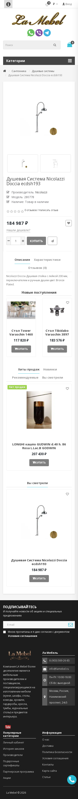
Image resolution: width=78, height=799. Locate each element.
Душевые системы (43, 71)
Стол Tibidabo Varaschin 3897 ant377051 (57, 334)
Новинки (50, 369)
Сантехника (19, 71)
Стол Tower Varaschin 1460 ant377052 (21, 334)
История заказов (13, 749)
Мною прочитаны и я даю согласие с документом (36, 634)
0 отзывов (31, 210)
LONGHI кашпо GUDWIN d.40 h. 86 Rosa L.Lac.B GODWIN (39, 446)
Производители (13, 755)
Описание (22, 260)
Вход (67, 4)
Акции (7, 778)
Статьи (46, 777)
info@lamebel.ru (59, 669)
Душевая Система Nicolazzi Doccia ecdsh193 (39, 562)
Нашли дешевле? (18, 230)
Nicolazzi (41, 192)
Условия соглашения (55, 758)
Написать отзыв (48, 210)
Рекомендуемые (25, 377)
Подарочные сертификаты (11, 763)
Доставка (47, 746)
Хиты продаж (29, 369)
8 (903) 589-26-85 (59, 660)
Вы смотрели (52, 377)
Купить (36, 241)
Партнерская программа (18, 771)
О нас (45, 739)
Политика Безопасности (57, 752)
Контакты (48, 764)
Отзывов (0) (37, 268)
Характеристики (47, 260)
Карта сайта (49, 771)
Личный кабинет (13, 742)
